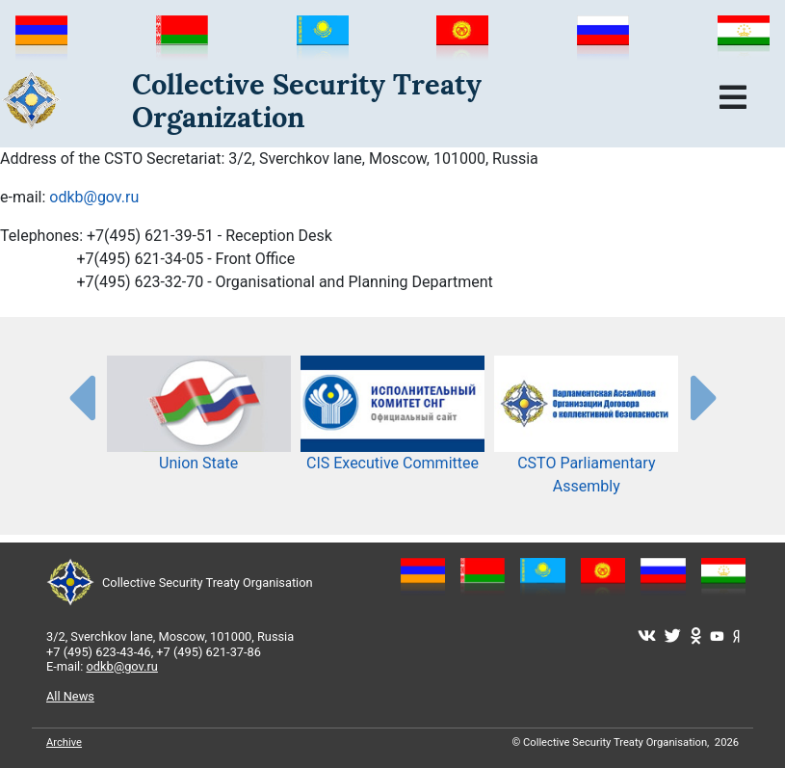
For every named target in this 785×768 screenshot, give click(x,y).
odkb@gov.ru (94, 197)
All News (70, 696)
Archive (64, 742)
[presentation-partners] (81, 397)
